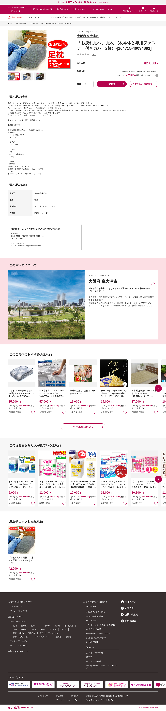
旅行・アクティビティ (22, 637)
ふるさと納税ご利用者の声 (96, 638)
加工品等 (52, 629)
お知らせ (127, 608)
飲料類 (24, 629)
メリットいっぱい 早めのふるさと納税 (101, 625)
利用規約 (74, 696)
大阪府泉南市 (75, 503)
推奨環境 (59, 696)
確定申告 (89, 657)
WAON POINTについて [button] (156, 75)
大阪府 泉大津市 (88, 36)
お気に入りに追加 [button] (33, 412)
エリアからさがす (17, 606)
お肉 (15, 626)
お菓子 (33, 629)
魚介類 (24, 626)
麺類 (43, 629)
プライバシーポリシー (65, 700)
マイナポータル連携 (93, 661)
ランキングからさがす (19, 641)
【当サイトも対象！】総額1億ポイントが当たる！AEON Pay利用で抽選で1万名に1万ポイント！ (85, 17)
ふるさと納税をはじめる (102, 9)
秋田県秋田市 (44, 503)
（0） (94, 55)
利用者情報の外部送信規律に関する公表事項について (107, 696)
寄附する (111, 84)
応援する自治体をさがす (42, 9)
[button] (158, 388)
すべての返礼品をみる (83, 427)
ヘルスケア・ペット (43, 637)
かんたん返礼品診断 (93, 629)
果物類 (47, 626)
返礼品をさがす (63, 9)
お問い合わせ (129, 614)
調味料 (63, 629)
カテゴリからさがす (18, 621)
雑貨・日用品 (18, 633)
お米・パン (35, 626)
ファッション (53, 633)
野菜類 (57, 626)
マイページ (128, 602)
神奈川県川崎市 (15, 503)
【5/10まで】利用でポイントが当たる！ (81, 2)
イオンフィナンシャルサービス (97, 700)
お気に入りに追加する (141, 83)
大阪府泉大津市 (15, 412)
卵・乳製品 (68, 626)
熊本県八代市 (137, 503)
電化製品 (31, 633)
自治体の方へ (129, 621)
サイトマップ (42, 696)
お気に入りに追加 (153, 284)
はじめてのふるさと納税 (95, 612)
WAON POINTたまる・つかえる (98, 633)
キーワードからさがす (19, 611)
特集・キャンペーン (81, 9)
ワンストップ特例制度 (94, 653)
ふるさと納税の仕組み (94, 616)
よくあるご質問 (92, 642)
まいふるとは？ (92, 620)
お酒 (15, 629)
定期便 (58, 637)
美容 (41, 633)
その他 (68, 637)
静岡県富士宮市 (107, 503)
